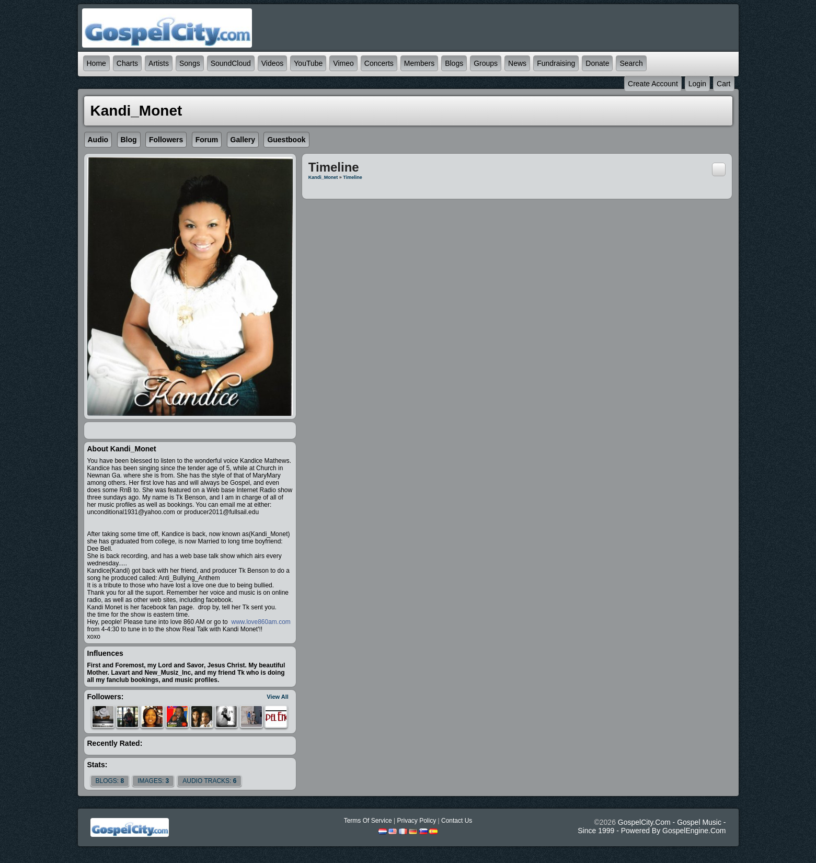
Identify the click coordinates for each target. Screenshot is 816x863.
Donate (597, 63)
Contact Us (456, 820)
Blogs (454, 63)
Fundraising (556, 63)
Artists (158, 63)
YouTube (308, 63)
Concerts (379, 63)
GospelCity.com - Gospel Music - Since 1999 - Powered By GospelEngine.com (652, 826)
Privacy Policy (416, 820)
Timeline (352, 177)
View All (278, 697)
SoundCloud (231, 63)
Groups (486, 63)
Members (419, 63)
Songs (189, 63)
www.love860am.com (260, 622)
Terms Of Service (368, 820)
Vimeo (343, 63)
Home (96, 63)
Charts (127, 63)
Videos (272, 63)
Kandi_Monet (323, 177)
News (517, 63)
